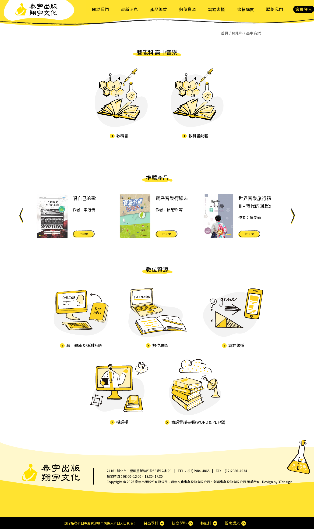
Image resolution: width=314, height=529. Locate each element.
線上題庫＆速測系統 (81, 345)
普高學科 (151, 523)
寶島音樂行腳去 (171, 198)
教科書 (119, 136)
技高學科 (179, 523)
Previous (21, 216)
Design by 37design (277, 481)
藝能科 (206, 523)
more (83, 233)
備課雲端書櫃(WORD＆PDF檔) (195, 422)
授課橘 (119, 422)
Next (293, 216)
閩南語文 (232, 523)
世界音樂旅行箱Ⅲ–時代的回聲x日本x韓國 (257, 202)
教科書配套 (195, 136)
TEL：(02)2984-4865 (194, 470)
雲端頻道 (233, 345)
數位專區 (157, 345)
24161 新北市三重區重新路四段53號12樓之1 (139, 470)
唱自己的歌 (84, 198)
